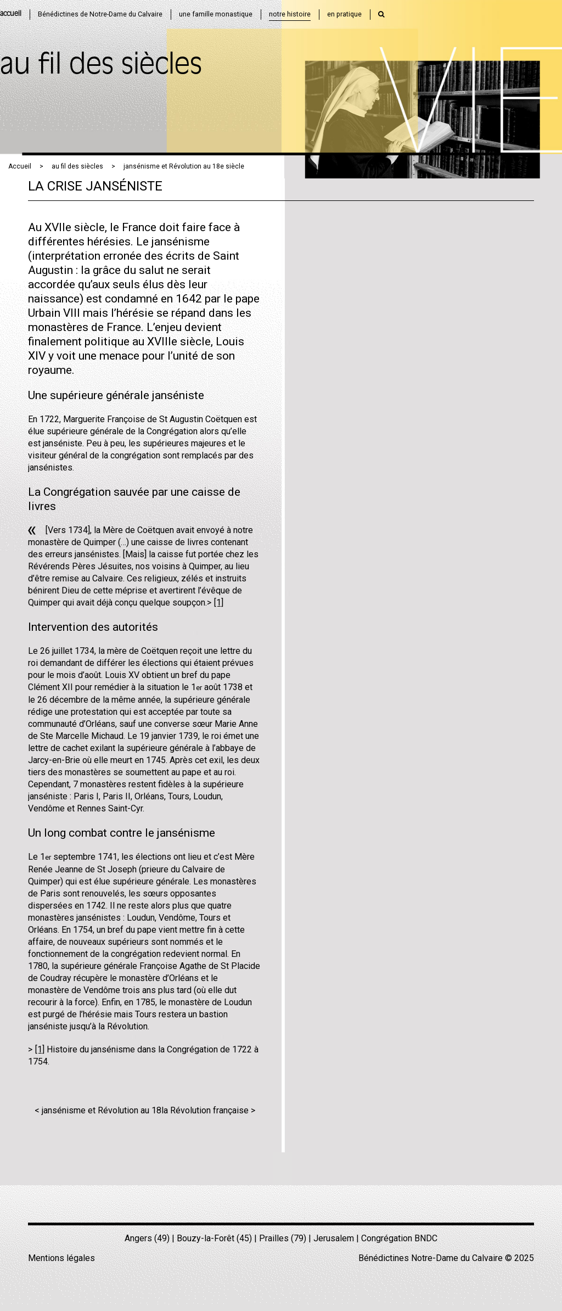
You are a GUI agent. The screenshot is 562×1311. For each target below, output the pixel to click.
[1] (218, 602)
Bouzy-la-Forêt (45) (214, 1238)
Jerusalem (333, 1238)
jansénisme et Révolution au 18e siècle (183, 166)
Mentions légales (61, 1258)
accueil (10, 14)
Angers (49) (147, 1238)
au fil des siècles (77, 166)
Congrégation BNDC (399, 1238)
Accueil (19, 166)
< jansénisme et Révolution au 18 (98, 1110)
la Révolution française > (208, 1110)
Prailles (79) (282, 1238)
